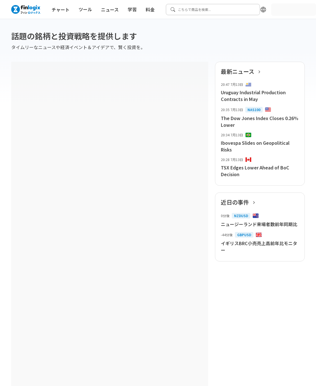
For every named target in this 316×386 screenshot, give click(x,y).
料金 (150, 9)
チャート (61, 9)
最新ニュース (242, 71)
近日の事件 (239, 202)
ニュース (110, 9)
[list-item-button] (260, 92)
